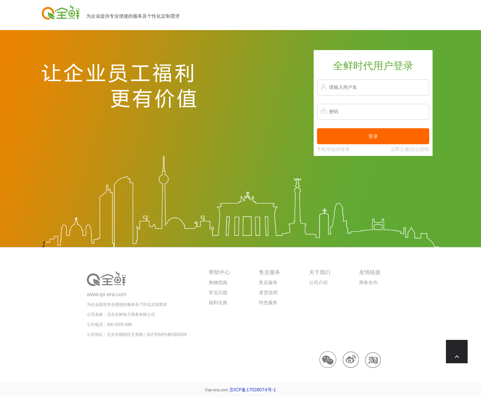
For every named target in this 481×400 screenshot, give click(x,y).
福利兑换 (218, 302)
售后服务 (268, 282)
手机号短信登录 (333, 149)
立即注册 (399, 149)
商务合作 (368, 282)
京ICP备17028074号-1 (252, 389)
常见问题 (218, 292)
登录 (373, 136)
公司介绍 (318, 282)
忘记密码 (420, 149)
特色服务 (268, 302)
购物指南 (218, 282)
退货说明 (268, 292)
